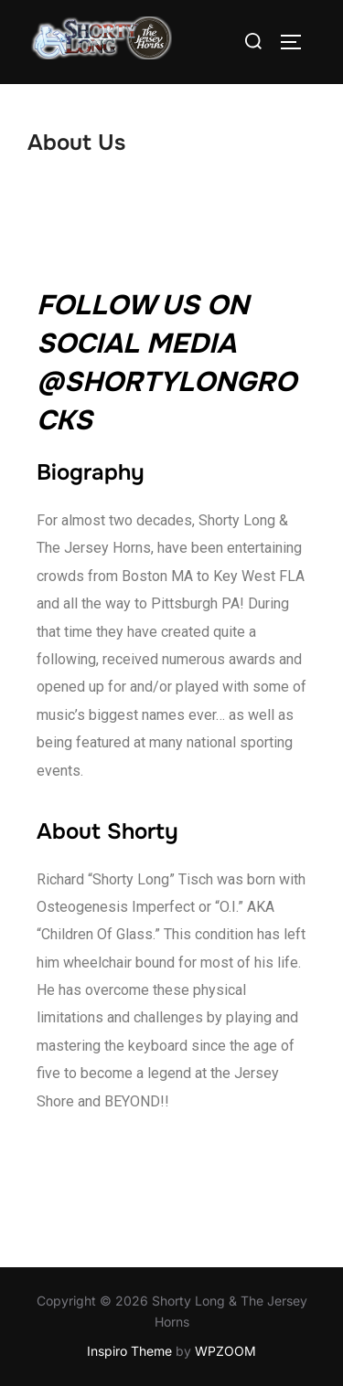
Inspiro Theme (129, 1351)
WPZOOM (225, 1351)
